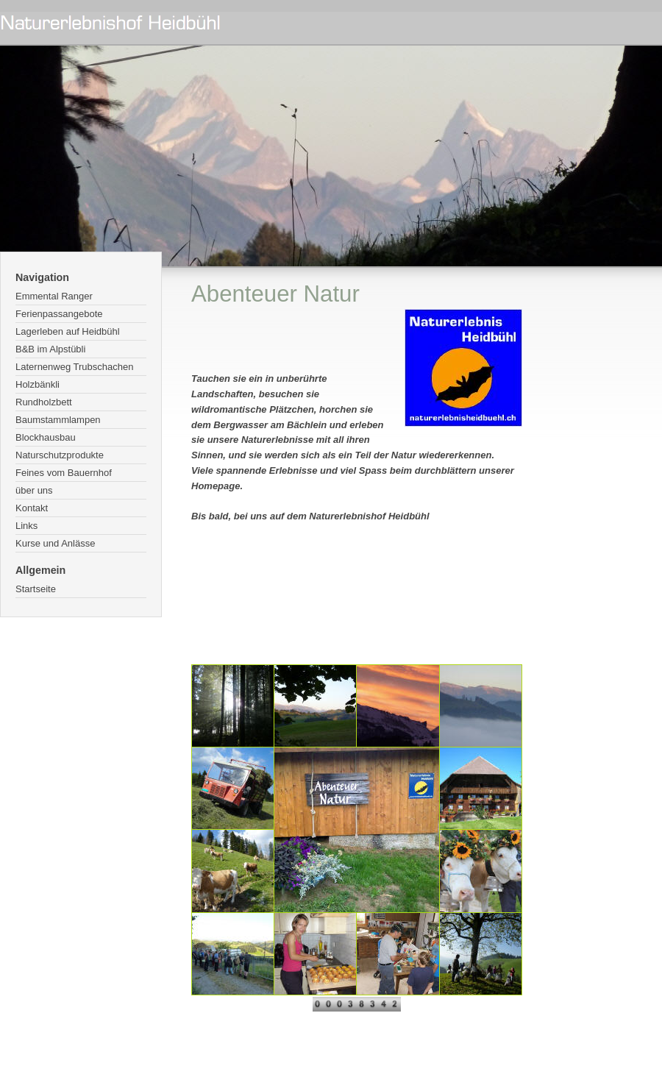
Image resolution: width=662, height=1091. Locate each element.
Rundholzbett (43, 402)
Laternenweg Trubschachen (74, 366)
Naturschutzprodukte (59, 455)
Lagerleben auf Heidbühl (67, 331)
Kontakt (31, 507)
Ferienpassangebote (59, 313)
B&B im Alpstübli (50, 349)
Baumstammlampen (58, 419)
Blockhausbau (45, 437)
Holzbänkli (37, 384)
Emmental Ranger (54, 296)
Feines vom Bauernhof (63, 472)
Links (26, 525)
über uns (34, 490)
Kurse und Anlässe (55, 543)
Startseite (35, 588)
